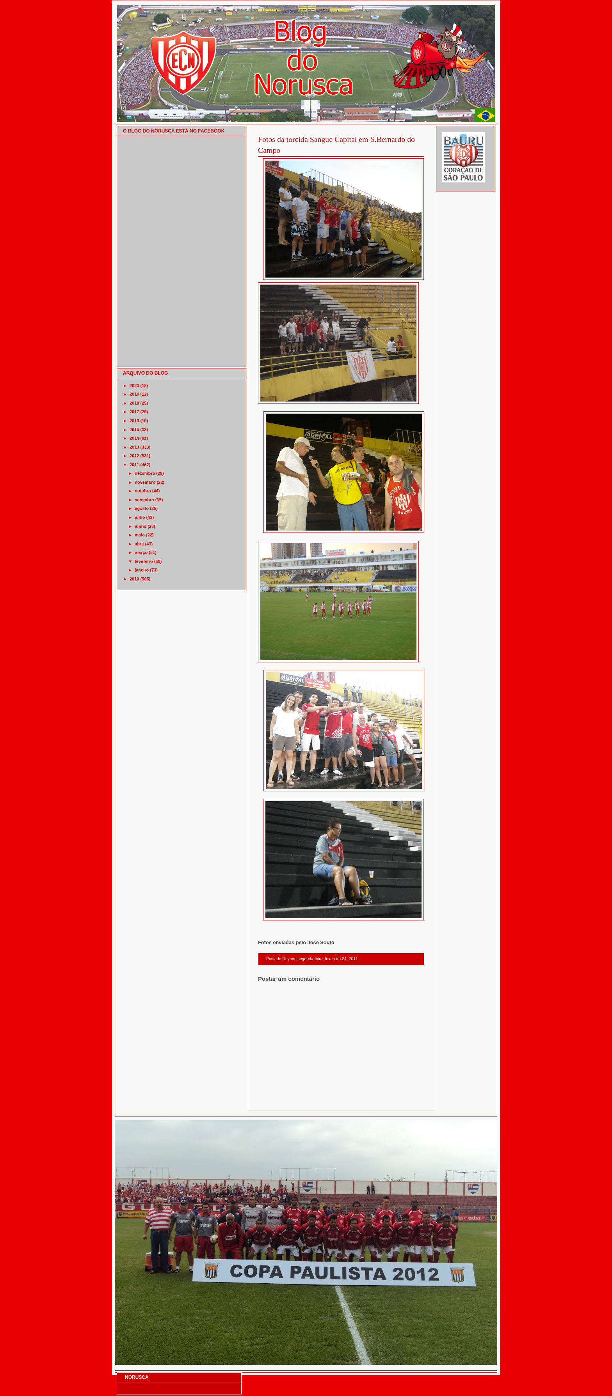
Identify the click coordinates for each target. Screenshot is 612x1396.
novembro (145, 482)
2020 (134, 385)
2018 (134, 403)
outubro (143, 490)
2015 (134, 429)
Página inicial (342, 1100)
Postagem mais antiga (404, 1100)
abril (139, 543)
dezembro (145, 473)
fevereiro (144, 561)
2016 (134, 420)
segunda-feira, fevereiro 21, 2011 (327, 959)
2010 (134, 579)
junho (140, 526)
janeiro (142, 570)
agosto (142, 508)
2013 (134, 447)
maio (140, 535)
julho (140, 517)
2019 (134, 394)
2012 (134, 455)
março (141, 552)
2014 (134, 438)
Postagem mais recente (279, 1100)
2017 (134, 411)
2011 (134, 464)
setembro (144, 499)
